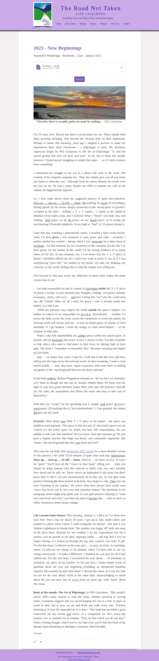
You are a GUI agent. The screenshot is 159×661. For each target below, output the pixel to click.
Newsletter (38, 633)
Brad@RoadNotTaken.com (89, 653)
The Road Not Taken (91, 8)
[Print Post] (41, 642)
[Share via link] (35, 642)
